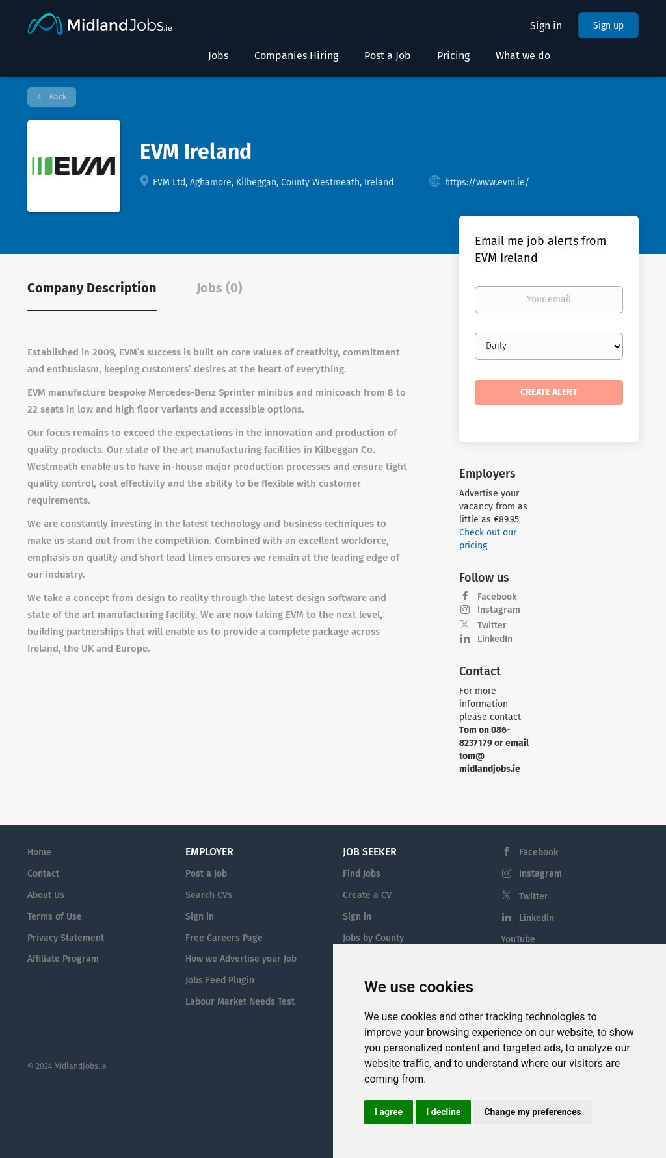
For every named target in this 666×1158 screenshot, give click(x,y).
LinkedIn (495, 639)
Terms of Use (54, 916)
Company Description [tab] (92, 288)
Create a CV (367, 895)
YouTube (518, 939)
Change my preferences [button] (532, 1112)
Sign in (546, 25)
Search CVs (208, 895)
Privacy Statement (65, 938)
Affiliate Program (63, 958)
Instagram (498, 609)
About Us (45, 895)
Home (39, 852)
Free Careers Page (224, 938)
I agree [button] (389, 1112)
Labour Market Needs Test (240, 1001)
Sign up (608, 25)
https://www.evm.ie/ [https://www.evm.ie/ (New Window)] (487, 182)
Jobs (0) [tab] (219, 288)
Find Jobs (361, 873)
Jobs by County (373, 938)
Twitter (492, 625)
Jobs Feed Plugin (219, 980)
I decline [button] (443, 1112)
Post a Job (206, 873)
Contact (43, 873)
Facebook (496, 596)
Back (56, 96)
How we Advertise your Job (241, 958)
